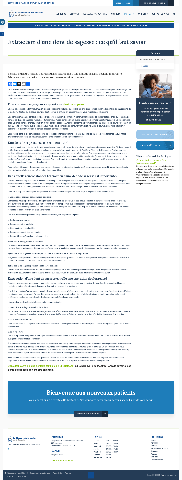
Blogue (144, 66)
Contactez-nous (159, 15)
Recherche (11, 476)
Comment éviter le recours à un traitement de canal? (151, 161)
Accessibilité (60, 473)
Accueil (153, 440)
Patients (128, 15)
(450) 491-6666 (123, 3)
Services (73, 15)
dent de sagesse (74, 104)
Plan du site (22, 476)
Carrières (142, 15)
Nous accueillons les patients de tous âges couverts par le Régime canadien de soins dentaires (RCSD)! (89, 25)
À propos (60, 15)
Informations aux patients (152, 60)
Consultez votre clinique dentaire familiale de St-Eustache (40, 365)
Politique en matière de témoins (41, 473)
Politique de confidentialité (15, 473)
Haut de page (35, 476)
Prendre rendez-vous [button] (153, 3)
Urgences (115, 15)
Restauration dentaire (94, 15)
